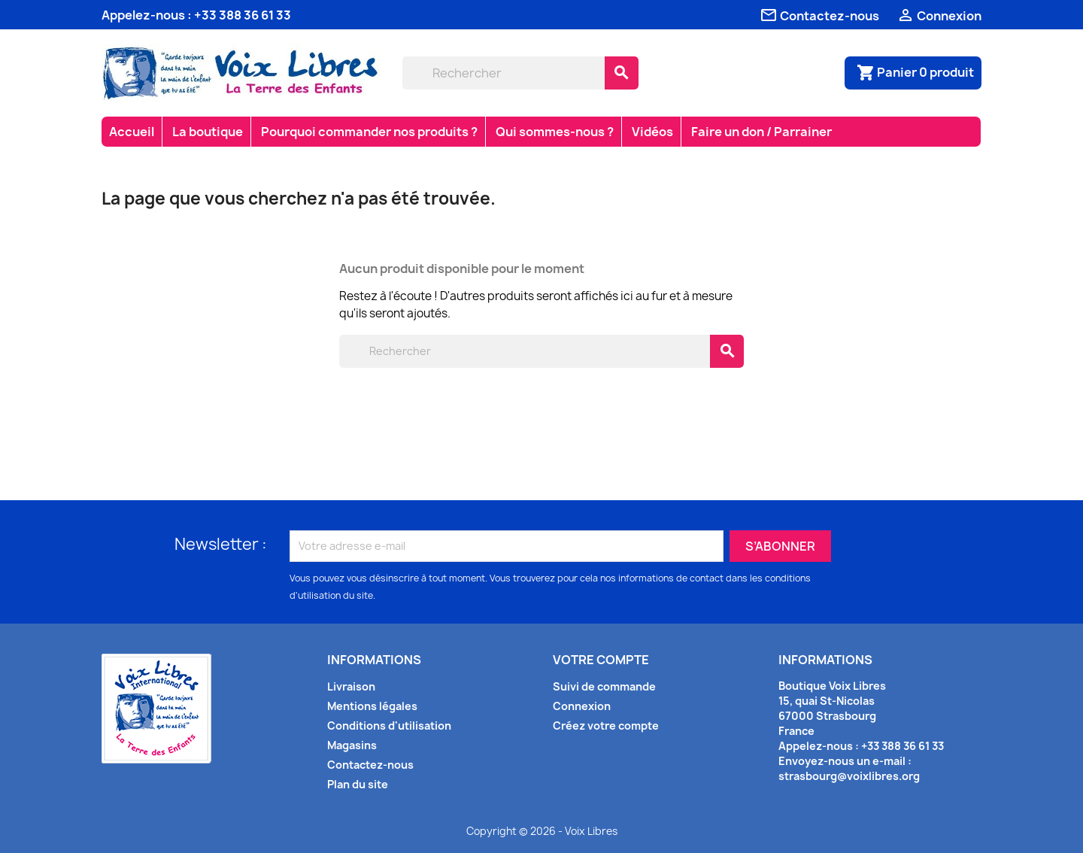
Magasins (352, 745)
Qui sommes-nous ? (555, 131)
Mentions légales (372, 706)
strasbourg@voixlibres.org (849, 776)
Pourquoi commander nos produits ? (369, 131)
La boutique (207, 131)
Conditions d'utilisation (389, 725)
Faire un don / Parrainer (761, 131)
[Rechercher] (503, 73)
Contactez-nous (370, 764)
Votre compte (601, 659)
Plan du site (357, 784)
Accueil (131, 131)
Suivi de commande (604, 686)
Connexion (582, 706)
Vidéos (652, 131)
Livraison (351, 686)
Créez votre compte (606, 725)
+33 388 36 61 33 (242, 15)
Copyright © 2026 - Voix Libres (541, 831)
